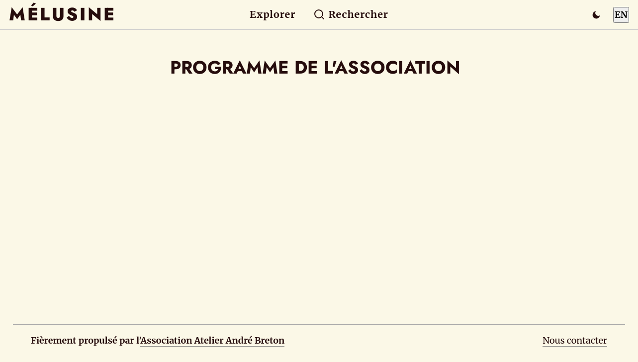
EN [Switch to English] (621, 14)
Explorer (272, 14)
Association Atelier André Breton (212, 340)
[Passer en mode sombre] (596, 15)
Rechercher (350, 14)
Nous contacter (575, 340)
